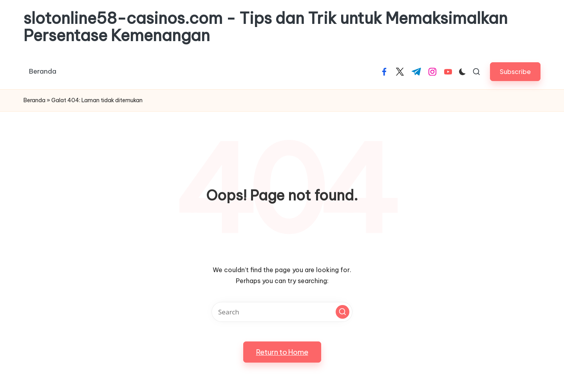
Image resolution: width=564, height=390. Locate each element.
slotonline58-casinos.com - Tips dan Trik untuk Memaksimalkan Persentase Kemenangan (266, 27)
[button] (515, 71)
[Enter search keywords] (282, 312)
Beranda (34, 100)
